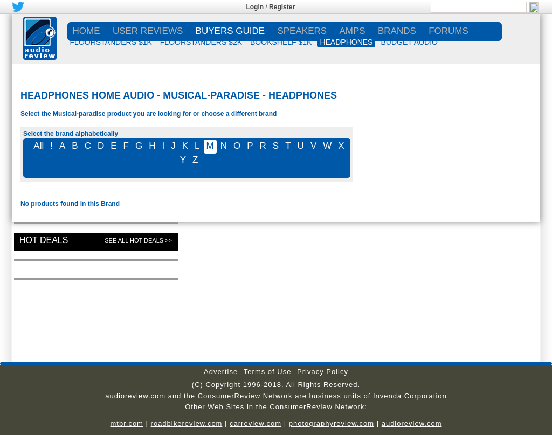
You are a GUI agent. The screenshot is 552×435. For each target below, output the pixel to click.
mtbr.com (126, 423)
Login (255, 7)
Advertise (221, 372)
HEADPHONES (346, 42)
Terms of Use (268, 372)
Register (282, 7)
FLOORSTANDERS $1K (111, 42)
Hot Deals (43, 240)
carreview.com (255, 423)
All (38, 146)
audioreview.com (412, 423)
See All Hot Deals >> (138, 240)
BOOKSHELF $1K (281, 42)
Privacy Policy (322, 372)
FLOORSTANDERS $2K (201, 42)
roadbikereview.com (187, 423)
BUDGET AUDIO (409, 42)
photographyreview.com (331, 423)
